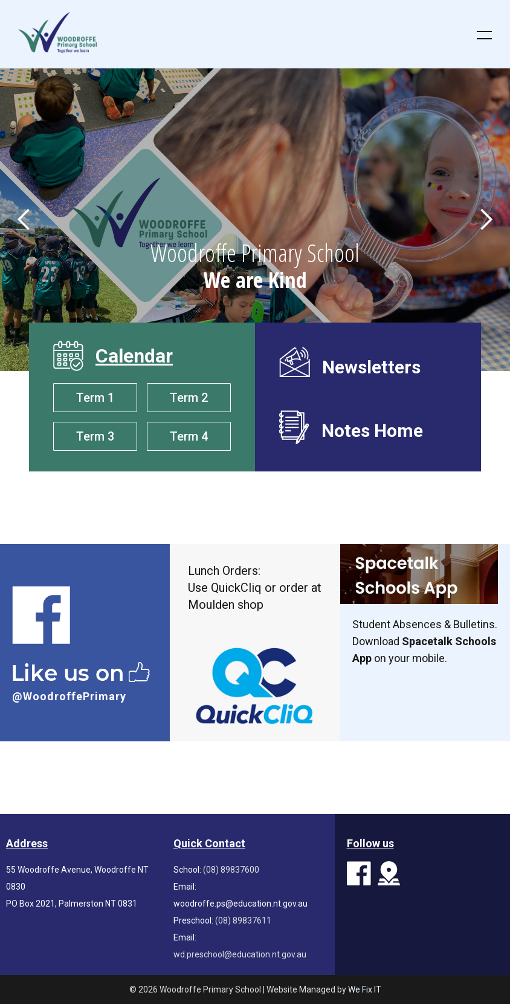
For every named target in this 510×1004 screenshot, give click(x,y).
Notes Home (372, 429)
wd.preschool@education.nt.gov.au (239, 954)
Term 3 (95, 436)
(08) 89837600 (231, 869)
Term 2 (189, 397)
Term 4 (189, 436)
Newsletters (371, 366)
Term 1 (95, 397)
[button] (477, 34)
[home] (231, 32)
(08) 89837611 (243, 920)
